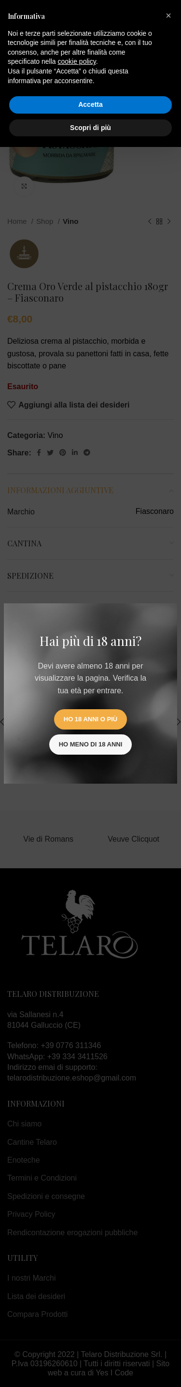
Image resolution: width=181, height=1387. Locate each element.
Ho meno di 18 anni (91, 744)
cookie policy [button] (77, 61)
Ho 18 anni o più (90, 719)
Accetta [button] (90, 104)
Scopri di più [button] (90, 127)
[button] (168, 15)
